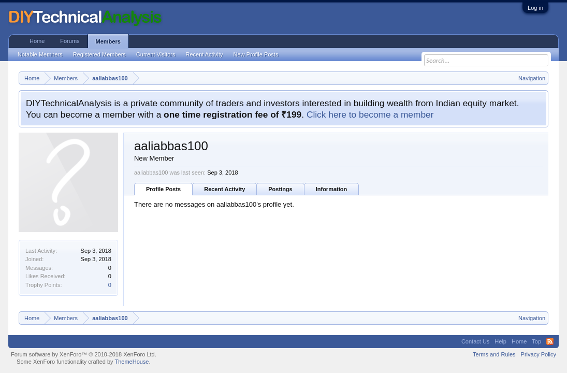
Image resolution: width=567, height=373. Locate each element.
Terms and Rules (494, 354)
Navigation (531, 78)
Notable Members (40, 54)
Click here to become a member (370, 114)
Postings (280, 189)
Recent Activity (224, 189)
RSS (550, 341)
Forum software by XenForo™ (83, 354)
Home (37, 41)
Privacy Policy (538, 354)
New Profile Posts (256, 54)
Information (331, 189)
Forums (69, 41)
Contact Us (475, 341)
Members (108, 41)
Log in (535, 8)
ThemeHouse (131, 361)
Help (500, 341)
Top (536, 341)
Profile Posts (163, 189)
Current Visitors (156, 54)
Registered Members (99, 54)
